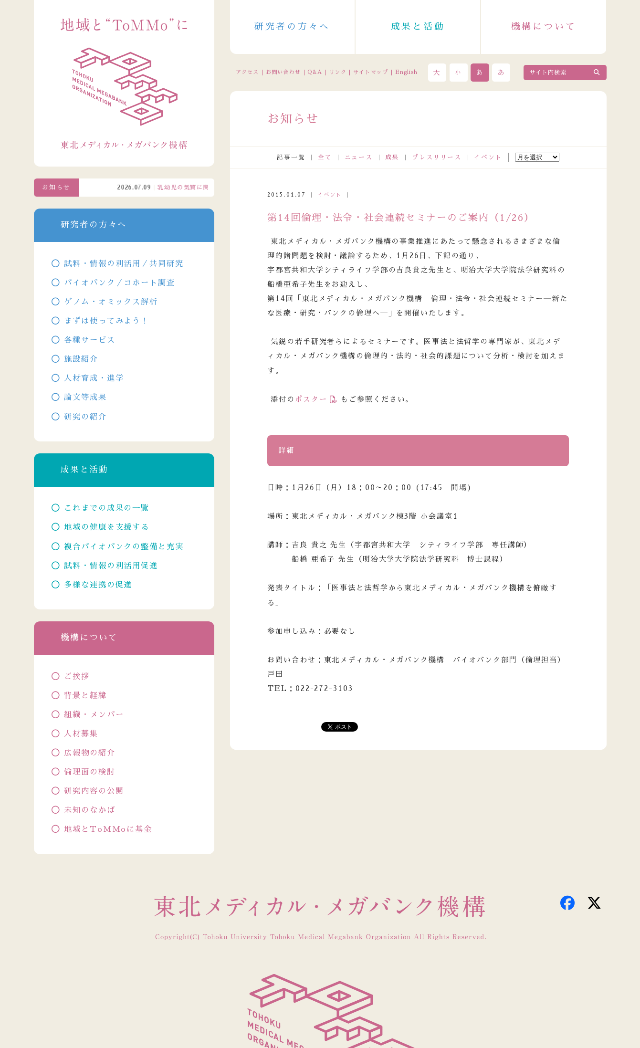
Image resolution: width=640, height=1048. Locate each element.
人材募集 (81, 734)
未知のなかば (89, 810)
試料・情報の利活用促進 (111, 566)
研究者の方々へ (292, 26)
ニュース (359, 157)
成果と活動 (418, 26)
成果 (392, 157)
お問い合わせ (283, 72)
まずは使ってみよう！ (106, 321)
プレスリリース (437, 157)
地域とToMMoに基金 (108, 829)
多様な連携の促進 (98, 585)
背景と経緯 (85, 696)
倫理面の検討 (89, 772)
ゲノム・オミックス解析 (111, 302)
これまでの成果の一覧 (106, 508)
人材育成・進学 (94, 378)
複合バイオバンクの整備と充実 (123, 547)
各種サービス (89, 340)
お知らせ (56, 187)
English (406, 72)
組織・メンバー (94, 715)
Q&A (314, 72)
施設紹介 (81, 359)
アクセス (247, 72)
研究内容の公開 (94, 791)
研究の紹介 (85, 417)
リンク (337, 72)
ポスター (311, 399)
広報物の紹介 (89, 753)
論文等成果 (85, 397)
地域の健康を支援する (106, 527)
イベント (488, 157)
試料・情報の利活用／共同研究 (123, 264)
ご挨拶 (77, 676)
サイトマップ (370, 72)
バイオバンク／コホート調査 (119, 283)
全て (325, 157)
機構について (544, 26)
